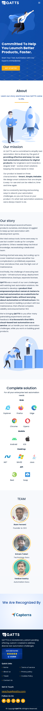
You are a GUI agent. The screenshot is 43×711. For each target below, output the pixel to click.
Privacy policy (26, 671)
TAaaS (5, 676)
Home (5, 667)
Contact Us (7, 680)
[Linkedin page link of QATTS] (23, 701)
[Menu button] (39, 3)
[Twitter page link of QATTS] (4, 701)
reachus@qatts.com (14, 691)
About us (7, 671)
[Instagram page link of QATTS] (13, 701)
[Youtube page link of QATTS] (18, 701)
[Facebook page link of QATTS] (8, 701)
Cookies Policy (27, 676)
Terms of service (28, 667)
